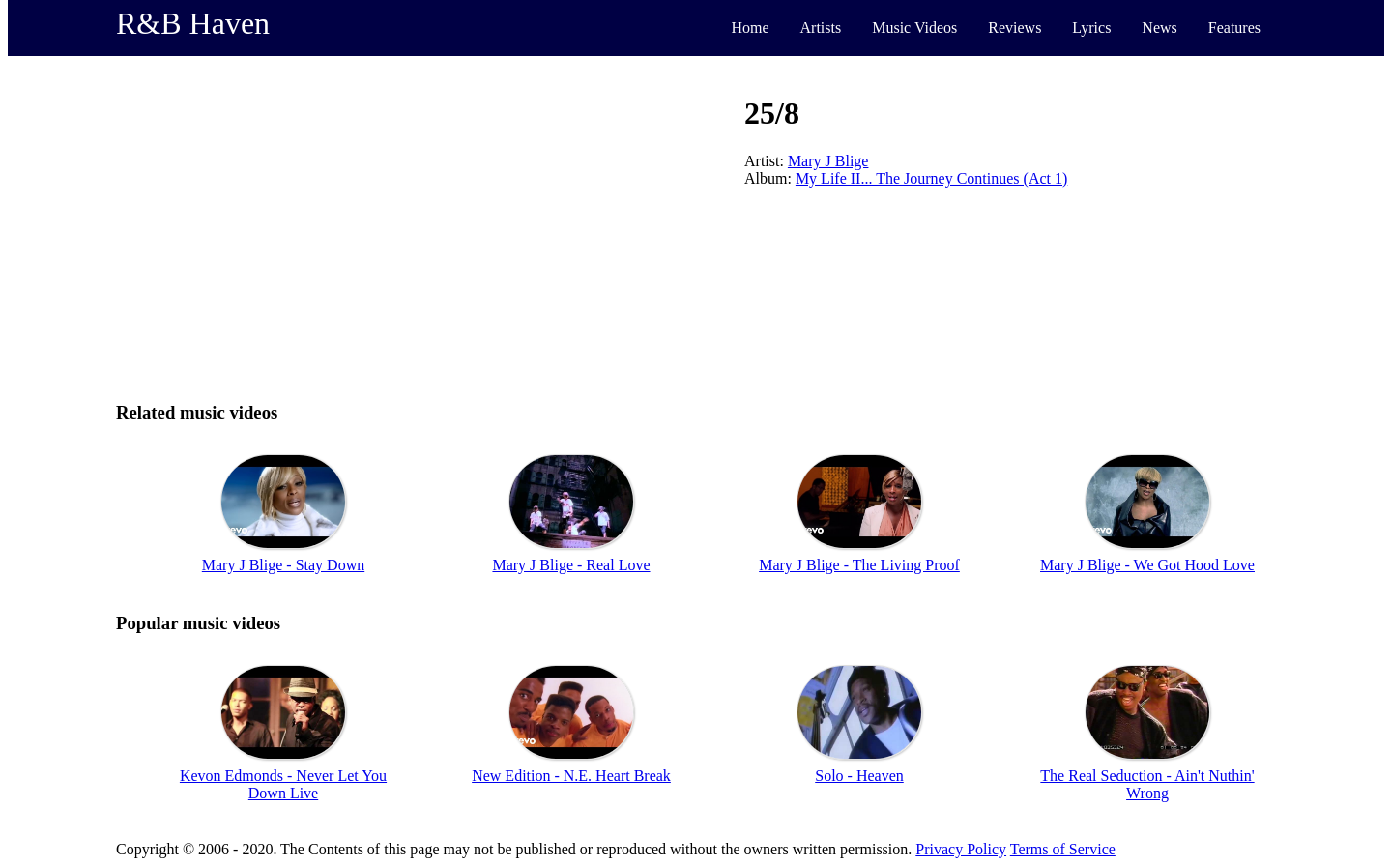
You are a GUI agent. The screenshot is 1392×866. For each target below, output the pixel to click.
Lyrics (1091, 27)
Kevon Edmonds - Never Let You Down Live (283, 784)
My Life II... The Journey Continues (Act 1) (931, 178)
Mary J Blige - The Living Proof (859, 565)
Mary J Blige (828, 161)
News (1159, 27)
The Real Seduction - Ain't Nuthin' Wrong (1147, 784)
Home (749, 27)
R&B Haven (193, 23)
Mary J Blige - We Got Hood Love (1147, 565)
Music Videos (914, 27)
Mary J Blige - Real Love (571, 565)
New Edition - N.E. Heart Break (571, 775)
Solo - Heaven (859, 775)
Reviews (1014, 27)
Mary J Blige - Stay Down (283, 565)
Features (1234, 27)
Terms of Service (1063, 849)
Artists (821, 27)
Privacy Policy (960, 849)
